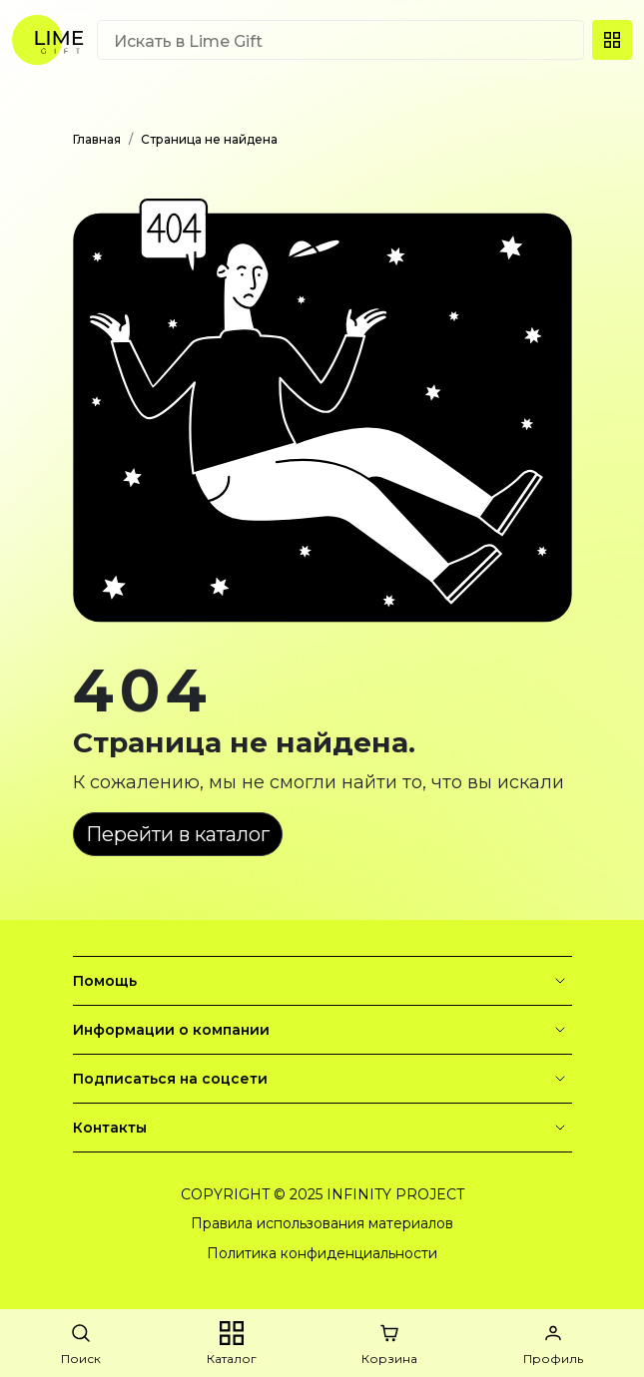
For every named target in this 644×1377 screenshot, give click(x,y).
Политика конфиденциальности (322, 1253)
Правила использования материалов (322, 1223)
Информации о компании (322, 1030)
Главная (97, 139)
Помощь (322, 981)
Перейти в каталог (178, 834)
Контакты (322, 1128)
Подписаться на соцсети (322, 1079)
